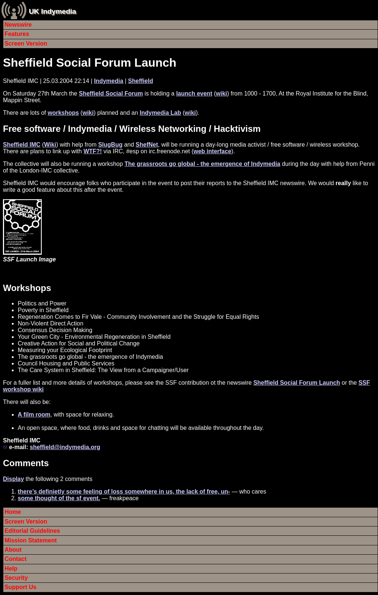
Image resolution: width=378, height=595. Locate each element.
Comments (26, 463)
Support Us (20, 587)
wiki (221, 93)
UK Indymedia (52, 11)
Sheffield (140, 81)
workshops (63, 113)
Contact (15, 559)
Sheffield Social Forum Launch (89, 62)
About (12, 549)
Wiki (50, 144)
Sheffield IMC (21, 144)
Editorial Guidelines (32, 531)
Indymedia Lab (160, 113)
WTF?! (93, 151)
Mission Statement (30, 540)
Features (16, 34)
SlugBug (110, 144)
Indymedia (108, 81)
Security (16, 578)
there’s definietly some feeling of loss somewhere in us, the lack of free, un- (124, 491)
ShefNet (147, 144)
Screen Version (25, 43)
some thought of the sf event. (59, 498)
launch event (194, 93)
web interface (212, 151)
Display (13, 479)
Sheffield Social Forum (111, 93)
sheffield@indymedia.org (65, 447)
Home (12, 512)
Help (10, 568)
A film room (34, 414)
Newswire (18, 24)
